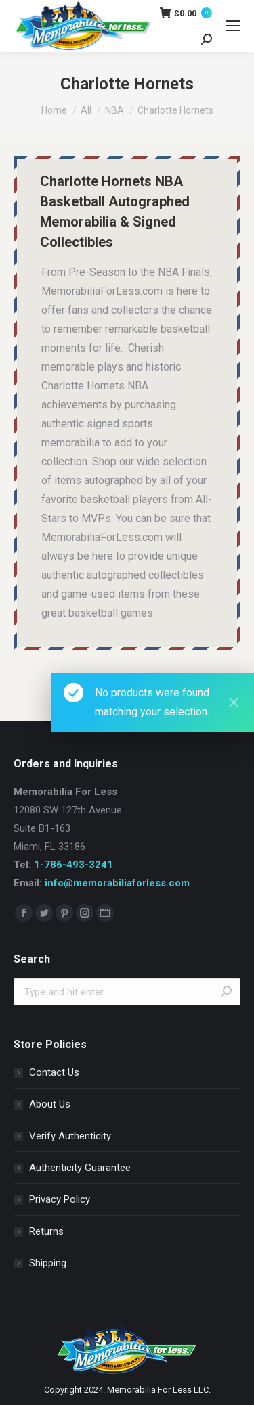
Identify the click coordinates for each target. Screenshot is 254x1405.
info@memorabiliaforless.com (117, 883)
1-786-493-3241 (73, 865)
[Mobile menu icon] (233, 25)
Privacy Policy (59, 1199)
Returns (46, 1231)
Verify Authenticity (70, 1136)
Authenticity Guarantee (80, 1168)
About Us (49, 1104)
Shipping (47, 1263)
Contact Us (54, 1072)
